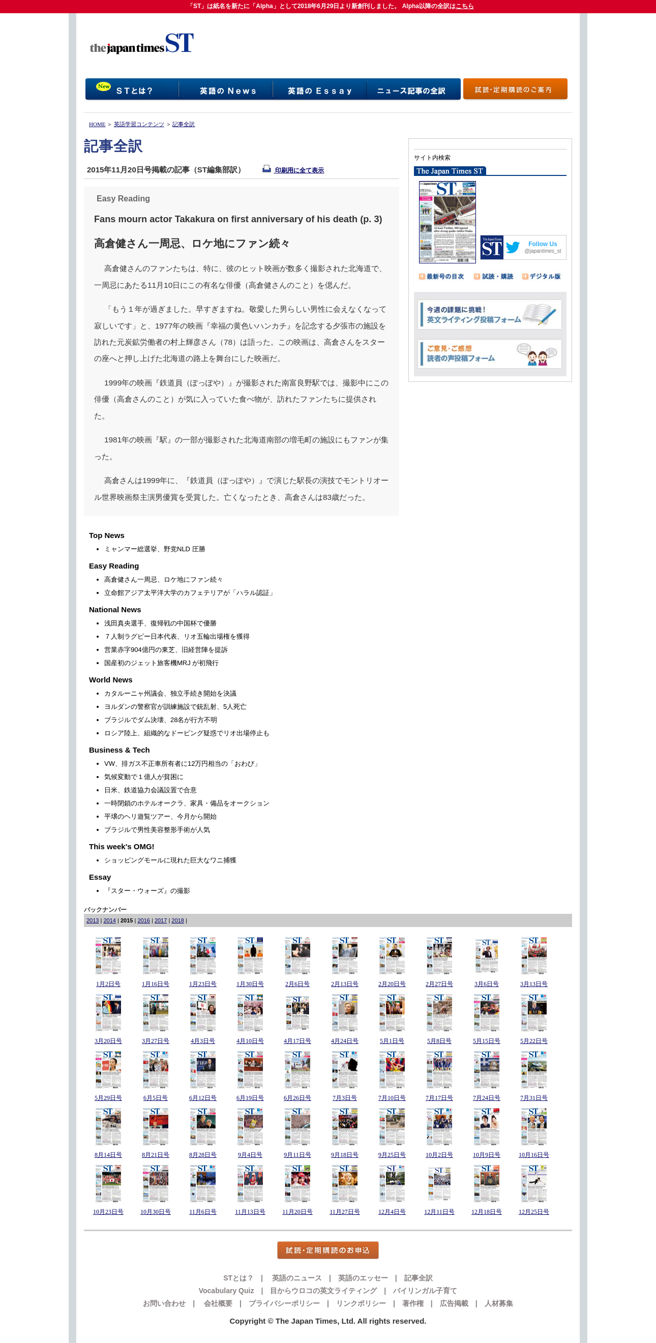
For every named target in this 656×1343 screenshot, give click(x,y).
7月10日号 (392, 1097)
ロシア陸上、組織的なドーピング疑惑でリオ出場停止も (187, 733)
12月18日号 (486, 1211)
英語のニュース (296, 1278)
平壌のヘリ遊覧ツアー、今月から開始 (160, 816)
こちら (465, 6)
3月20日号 (108, 1040)
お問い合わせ (164, 1303)
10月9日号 (486, 1154)
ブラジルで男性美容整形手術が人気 (157, 829)
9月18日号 (345, 1154)
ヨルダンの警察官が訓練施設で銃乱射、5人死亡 (175, 706)
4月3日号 (203, 1040)
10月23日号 (108, 1211)
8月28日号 (203, 1154)
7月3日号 (345, 1097)
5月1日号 (392, 1040)
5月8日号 (439, 1040)
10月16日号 (534, 1154)
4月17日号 (297, 1040)
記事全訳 (183, 124)
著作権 (413, 1303)
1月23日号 (203, 984)
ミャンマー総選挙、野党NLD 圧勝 (154, 549)
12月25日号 (534, 1211)
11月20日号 (297, 1211)
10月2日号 (439, 1154)
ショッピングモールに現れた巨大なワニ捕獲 (170, 860)
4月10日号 (250, 1040)
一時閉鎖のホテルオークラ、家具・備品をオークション (187, 803)
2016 (143, 920)
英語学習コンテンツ (139, 124)
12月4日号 (392, 1211)
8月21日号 (155, 1154)
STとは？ (238, 1278)
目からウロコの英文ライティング (323, 1291)
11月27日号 (345, 1211)
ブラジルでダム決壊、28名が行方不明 (160, 720)
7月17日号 (439, 1097)
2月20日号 (392, 984)
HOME (97, 124)
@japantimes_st (543, 251)
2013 (92, 920)
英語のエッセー (363, 1278)
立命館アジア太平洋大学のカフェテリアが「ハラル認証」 (190, 592)
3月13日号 (534, 984)
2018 (177, 920)
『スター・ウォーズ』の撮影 (147, 890)
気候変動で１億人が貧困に (144, 777)
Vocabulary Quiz (226, 1291)
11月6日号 (203, 1211)
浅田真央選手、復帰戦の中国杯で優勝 (160, 623)
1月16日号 (155, 984)
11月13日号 (250, 1211)
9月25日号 (392, 1154)
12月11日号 (439, 1211)
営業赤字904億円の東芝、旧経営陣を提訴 (166, 649)
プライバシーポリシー (284, 1303)
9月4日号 (250, 1154)
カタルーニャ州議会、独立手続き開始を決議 (170, 693)
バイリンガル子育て (425, 1291)
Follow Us (542, 244)
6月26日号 (297, 1097)
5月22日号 (534, 1040)
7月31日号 (534, 1097)
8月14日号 (108, 1154)
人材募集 (499, 1303)
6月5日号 (155, 1097)
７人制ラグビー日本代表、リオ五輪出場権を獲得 (177, 636)
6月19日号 (250, 1097)
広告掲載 (454, 1303)
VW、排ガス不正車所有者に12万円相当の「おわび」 (182, 763)
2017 (161, 920)
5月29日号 (108, 1097)
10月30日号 (155, 1211)
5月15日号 (486, 1040)
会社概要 (217, 1303)
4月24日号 (345, 1040)
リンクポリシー (361, 1303)
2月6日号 (297, 984)
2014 (109, 920)
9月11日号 (297, 1154)
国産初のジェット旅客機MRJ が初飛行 (161, 663)
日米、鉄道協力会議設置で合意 (150, 790)
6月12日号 (203, 1097)
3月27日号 (155, 1040)
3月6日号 (486, 984)
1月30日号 (250, 984)
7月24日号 (486, 1097)
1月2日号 (108, 984)
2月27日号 (439, 984)
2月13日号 (345, 984)
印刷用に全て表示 (293, 170)
